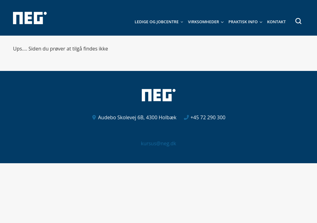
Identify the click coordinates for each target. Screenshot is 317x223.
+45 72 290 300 (207, 117)
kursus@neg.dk (158, 143)
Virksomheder (203, 21)
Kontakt (276, 21)
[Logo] (30, 18)
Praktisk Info (243, 21)
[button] (296, 21)
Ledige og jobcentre (157, 21)
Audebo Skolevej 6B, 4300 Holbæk (137, 117)
